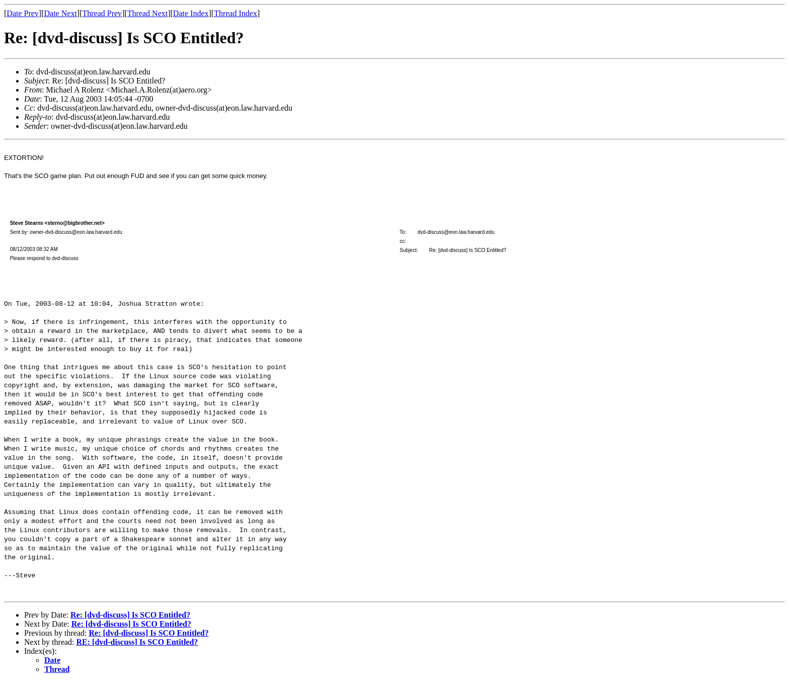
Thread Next (147, 13)
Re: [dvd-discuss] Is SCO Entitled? (130, 615)
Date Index (191, 13)
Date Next (60, 13)
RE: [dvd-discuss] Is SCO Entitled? (137, 642)
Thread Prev (102, 13)
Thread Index (235, 13)
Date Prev (23, 13)
